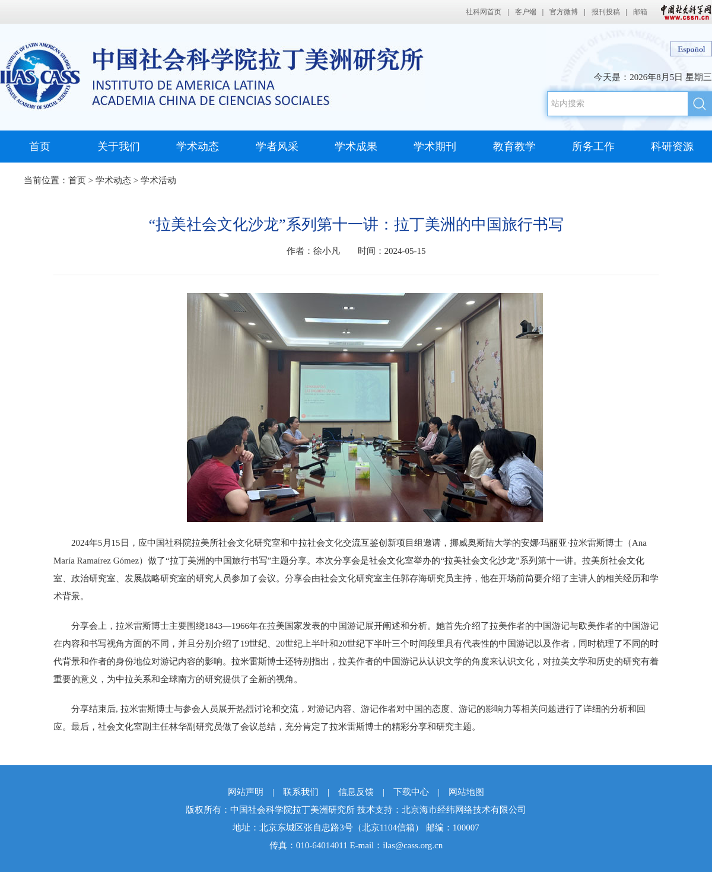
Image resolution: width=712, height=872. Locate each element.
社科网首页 (483, 12)
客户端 (525, 12)
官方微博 (563, 12)
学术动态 (197, 146)
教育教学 (514, 146)
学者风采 (277, 146)
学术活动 (158, 180)
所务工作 (593, 146)
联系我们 (301, 792)
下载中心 (411, 792)
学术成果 (356, 146)
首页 (39, 146)
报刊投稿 (606, 12)
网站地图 (466, 792)
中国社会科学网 (683, 12)
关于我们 (118, 146)
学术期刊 (435, 146)
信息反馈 (356, 792)
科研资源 (672, 146)
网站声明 (245, 792)
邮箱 (640, 12)
